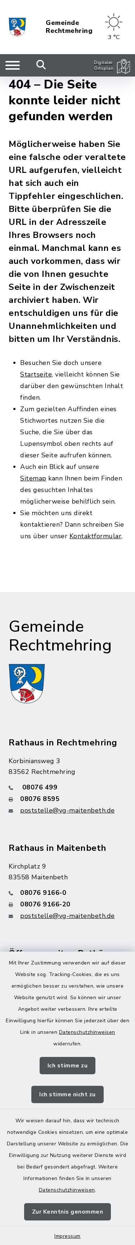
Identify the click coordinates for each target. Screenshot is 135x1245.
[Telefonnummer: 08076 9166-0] (67, 892)
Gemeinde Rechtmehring (69, 27)
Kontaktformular (95, 536)
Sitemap (33, 478)
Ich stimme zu (68, 1066)
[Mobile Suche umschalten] (41, 65)
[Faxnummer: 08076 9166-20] (67, 904)
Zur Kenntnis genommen (67, 1212)
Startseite (36, 374)
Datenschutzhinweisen (87, 1032)
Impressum (67, 1236)
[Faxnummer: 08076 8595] (67, 799)
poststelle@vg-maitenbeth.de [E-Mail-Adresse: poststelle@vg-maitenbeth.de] (67, 810)
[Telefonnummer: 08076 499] (67, 787)
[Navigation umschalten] (12, 65)
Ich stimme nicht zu (67, 1094)
